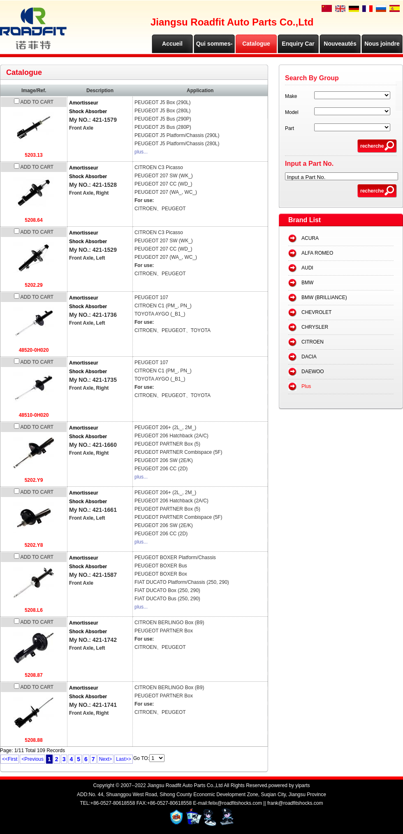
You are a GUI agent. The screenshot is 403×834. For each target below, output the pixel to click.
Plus (306, 386)
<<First (9, 759)
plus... (141, 152)
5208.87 (33, 675)
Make (291, 96)
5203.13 (33, 155)
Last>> (123, 759)
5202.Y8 (34, 545)
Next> (105, 759)
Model (292, 112)
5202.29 (33, 285)
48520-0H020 (34, 350)
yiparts (302, 785)
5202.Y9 (34, 480)
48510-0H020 (34, 415)
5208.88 (33, 740)
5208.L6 (34, 610)
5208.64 (33, 220)
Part (289, 128)
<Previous (32, 759)
